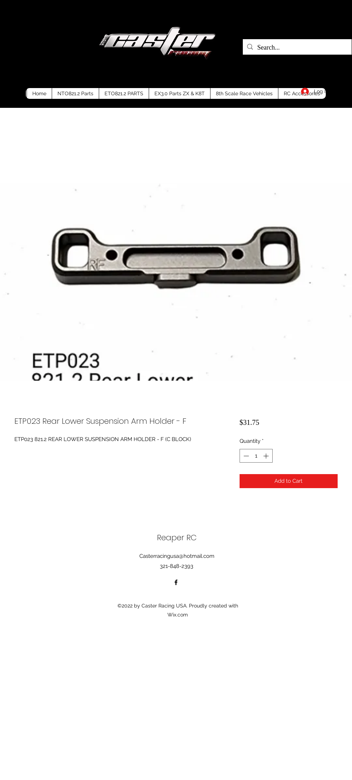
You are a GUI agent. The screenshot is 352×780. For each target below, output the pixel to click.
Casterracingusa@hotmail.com (176, 556)
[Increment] (267, 456)
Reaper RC (177, 537)
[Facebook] (176, 582)
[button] (340, 89)
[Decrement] (245, 456)
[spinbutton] (256, 456)
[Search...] (297, 47)
